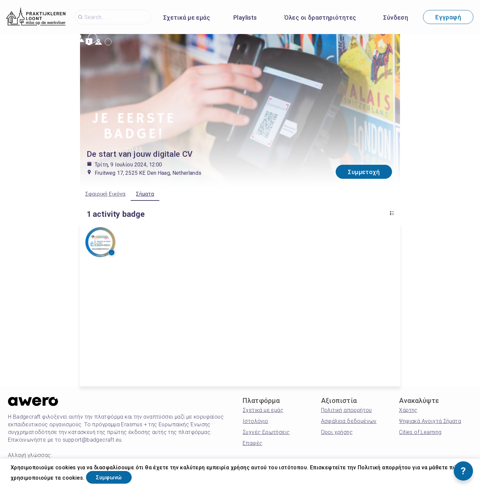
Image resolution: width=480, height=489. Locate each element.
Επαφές (252, 443)
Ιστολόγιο (255, 421)
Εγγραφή (448, 17)
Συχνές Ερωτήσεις (266, 432)
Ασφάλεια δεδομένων (349, 421)
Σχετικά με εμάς (186, 17)
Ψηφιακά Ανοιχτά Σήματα (430, 421)
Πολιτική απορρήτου (346, 410)
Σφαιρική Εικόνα (105, 194)
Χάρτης (408, 410)
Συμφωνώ (112, 476)
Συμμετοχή (364, 171)
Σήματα (145, 194)
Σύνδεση (395, 17)
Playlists (245, 17)
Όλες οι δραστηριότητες (320, 17)
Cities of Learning (420, 432)
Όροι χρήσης (337, 432)
